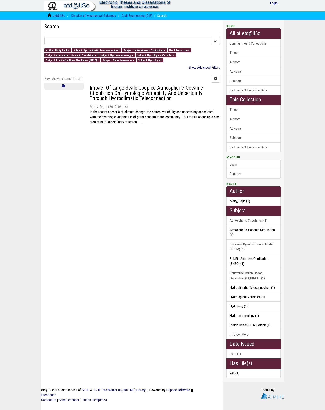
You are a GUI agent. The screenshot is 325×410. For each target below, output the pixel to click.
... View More (239, 334)
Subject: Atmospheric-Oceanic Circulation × (71, 55)
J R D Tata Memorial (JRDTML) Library (119, 390)
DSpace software (178, 390)
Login (233, 164)
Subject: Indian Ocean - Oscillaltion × (144, 50)
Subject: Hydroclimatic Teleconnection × (96, 50)
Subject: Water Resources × (118, 60)
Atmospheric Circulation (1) (248, 220)
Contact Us (48, 400)
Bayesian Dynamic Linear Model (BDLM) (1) (251, 246)
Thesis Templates (94, 400)
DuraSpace (48, 395)
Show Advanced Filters (204, 67)
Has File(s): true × (179, 50)
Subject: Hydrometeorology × (116, 55)
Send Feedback (69, 400)
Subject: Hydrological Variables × (156, 55)
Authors (235, 62)
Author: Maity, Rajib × (57, 50)
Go (215, 41)
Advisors (236, 71)
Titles (234, 53)
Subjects (236, 81)
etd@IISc (59, 15)
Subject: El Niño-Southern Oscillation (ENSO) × (72, 60)
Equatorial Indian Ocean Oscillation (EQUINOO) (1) (247, 275)
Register (235, 174)
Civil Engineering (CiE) (137, 15)
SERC (85, 390)
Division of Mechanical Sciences (93, 15)
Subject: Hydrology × (150, 60)
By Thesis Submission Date (248, 90)
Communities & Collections (248, 43)
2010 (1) (235, 354)
